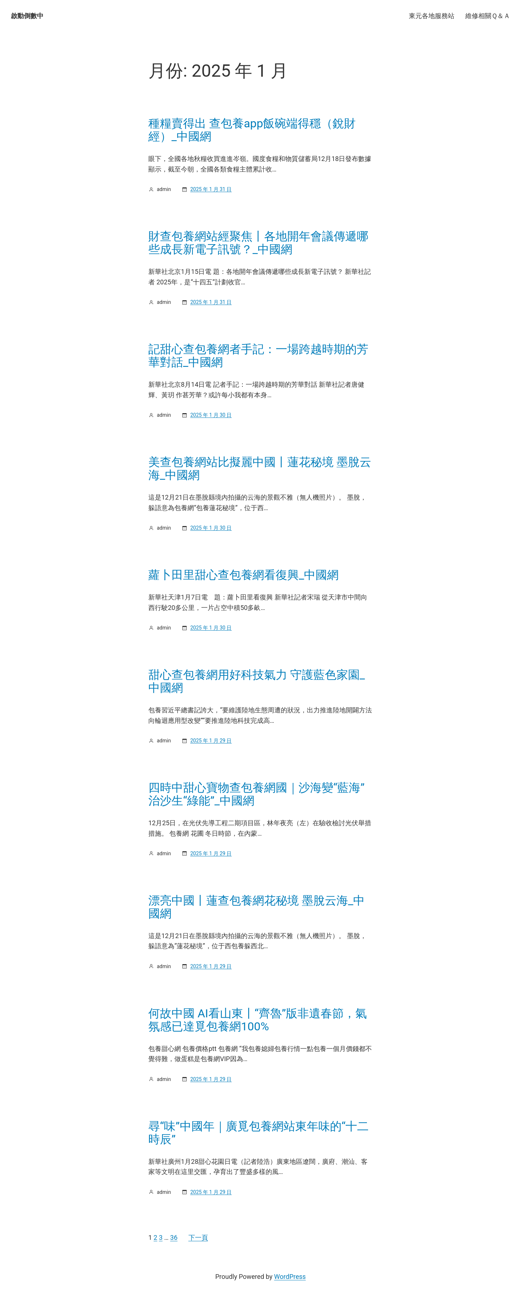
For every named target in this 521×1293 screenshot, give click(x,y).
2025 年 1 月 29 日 (211, 740)
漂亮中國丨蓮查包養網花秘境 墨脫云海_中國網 (256, 907)
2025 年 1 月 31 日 (211, 189)
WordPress (290, 1276)
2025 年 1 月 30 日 (211, 415)
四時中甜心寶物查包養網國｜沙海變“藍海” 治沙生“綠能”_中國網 (256, 794)
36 (173, 1237)
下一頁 (198, 1237)
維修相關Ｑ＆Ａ (487, 16)
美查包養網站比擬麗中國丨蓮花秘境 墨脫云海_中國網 (259, 468)
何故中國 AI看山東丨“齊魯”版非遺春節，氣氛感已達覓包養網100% (257, 1020)
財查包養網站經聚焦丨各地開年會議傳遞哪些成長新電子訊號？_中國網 (258, 243)
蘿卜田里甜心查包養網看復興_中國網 (243, 574)
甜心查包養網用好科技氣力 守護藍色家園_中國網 (256, 681)
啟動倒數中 (27, 16)
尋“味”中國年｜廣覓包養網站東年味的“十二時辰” (258, 1133)
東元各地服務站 (431, 16)
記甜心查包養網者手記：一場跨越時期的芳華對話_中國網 (258, 356)
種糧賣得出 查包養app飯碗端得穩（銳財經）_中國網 (252, 130)
